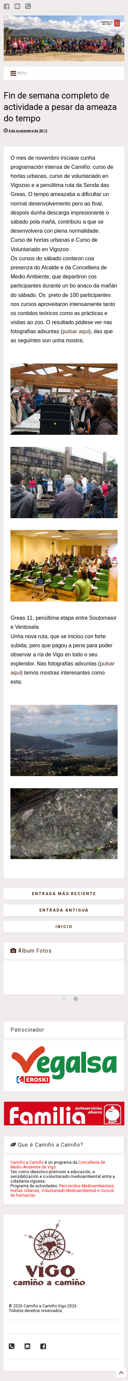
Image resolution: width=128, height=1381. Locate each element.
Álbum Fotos (31, 951)
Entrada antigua (64, 910)
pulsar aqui (75, 331)
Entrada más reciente (64, 893)
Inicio (64, 926)
